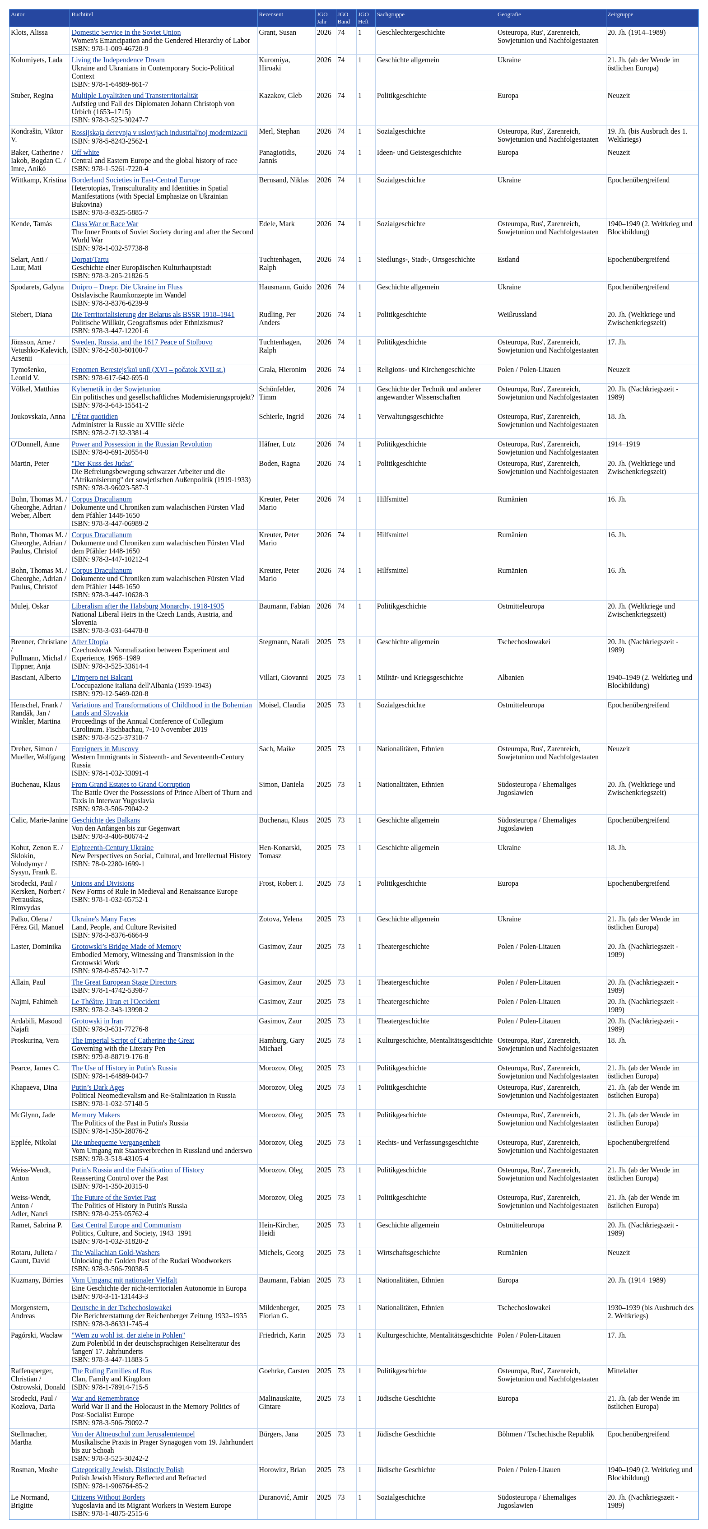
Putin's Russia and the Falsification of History (137, 1170)
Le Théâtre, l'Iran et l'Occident (115, 1001)
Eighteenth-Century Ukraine (112, 847)
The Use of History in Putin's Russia (124, 1068)
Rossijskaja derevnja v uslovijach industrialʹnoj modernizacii (159, 132)
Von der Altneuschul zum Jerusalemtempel (133, 1434)
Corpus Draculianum (101, 499)
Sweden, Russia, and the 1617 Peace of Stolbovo (141, 342)
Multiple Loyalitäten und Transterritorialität (134, 95)
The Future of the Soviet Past (113, 1197)
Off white (85, 152)
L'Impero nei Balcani (101, 677)
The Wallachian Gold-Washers (115, 1252)
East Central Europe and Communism (126, 1225)
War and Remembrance (105, 1398)
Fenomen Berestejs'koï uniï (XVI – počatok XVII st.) (148, 369)
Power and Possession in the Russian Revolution (141, 444)
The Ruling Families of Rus (111, 1371)
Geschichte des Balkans (105, 820)
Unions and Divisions (102, 883)
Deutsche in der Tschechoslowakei (121, 1307)
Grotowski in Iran (97, 1021)
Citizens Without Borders (108, 1497)
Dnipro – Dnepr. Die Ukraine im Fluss (126, 287)
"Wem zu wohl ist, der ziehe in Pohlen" (128, 1335)
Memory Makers (95, 1115)
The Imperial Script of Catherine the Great (132, 1040)
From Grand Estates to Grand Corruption (130, 784)
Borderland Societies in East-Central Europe (135, 180)
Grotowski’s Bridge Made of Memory (126, 946)
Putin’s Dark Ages (97, 1087)
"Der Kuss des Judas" (102, 463)
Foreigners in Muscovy (104, 749)
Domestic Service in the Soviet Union (126, 32)
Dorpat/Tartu (89, 259)
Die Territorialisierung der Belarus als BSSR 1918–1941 (152, 314)
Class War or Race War (104, 224)
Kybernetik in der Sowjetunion (116, 389)
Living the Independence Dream (118, 60)
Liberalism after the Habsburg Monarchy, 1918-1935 (147, 606)
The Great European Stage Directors (124, 982)
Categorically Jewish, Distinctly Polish (127, 1469)
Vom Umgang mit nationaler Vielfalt (124, 1280)
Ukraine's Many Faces (103, 919)
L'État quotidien (94, 416)
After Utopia (89, 642)
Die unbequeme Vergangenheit (115, 1142)
